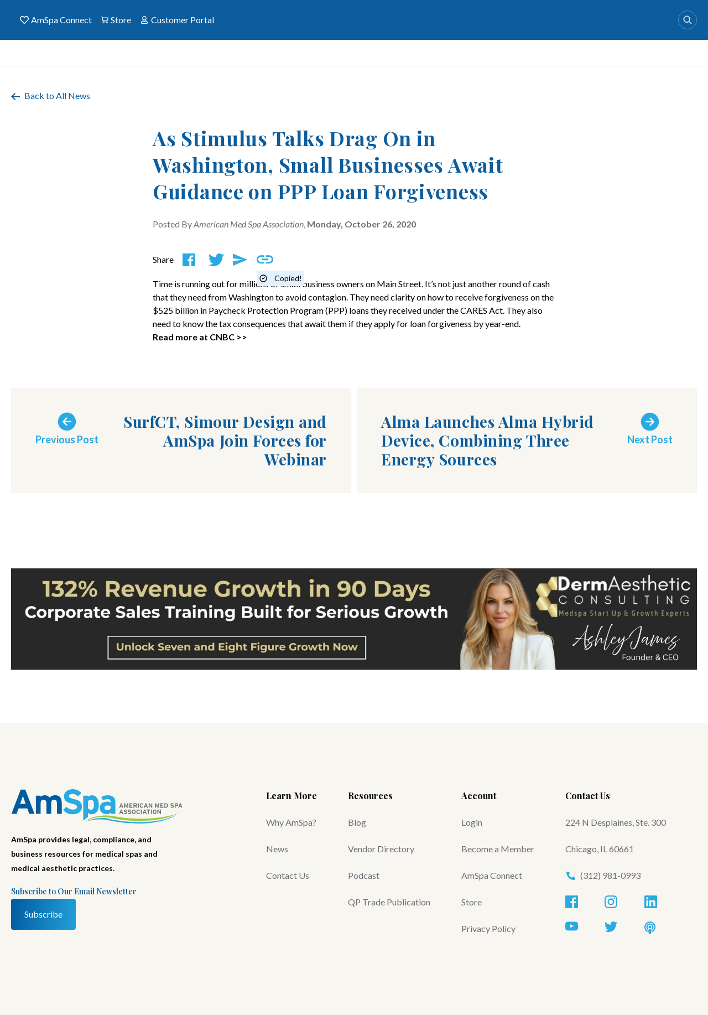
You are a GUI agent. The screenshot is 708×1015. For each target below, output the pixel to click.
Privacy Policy (488, 928)
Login (471, 822)
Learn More (291, 795)
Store (116, 20)
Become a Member (497, 848)
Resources (370, 795)
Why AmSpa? (291, 822)
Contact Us (287, 875)
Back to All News (50, 95)
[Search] (687, 20)
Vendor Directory (381, 848)
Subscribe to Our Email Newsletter (74, 891)
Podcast (363, 875)
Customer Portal (177, 20)
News (277, 848)
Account (478, 795)
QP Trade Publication (389, 902)
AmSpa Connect (56, 20)
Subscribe (43, 914)
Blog (357, 822)
